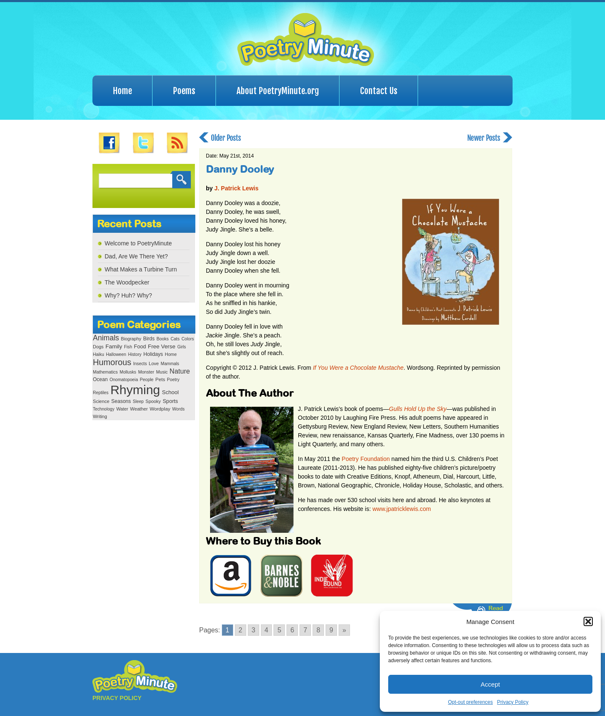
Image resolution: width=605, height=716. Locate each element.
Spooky (152, 401)
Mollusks (128, 372)
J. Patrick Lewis (236, 188)
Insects (140, 363)
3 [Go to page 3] (253, 630)
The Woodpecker (127, 282)
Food (140, 347)
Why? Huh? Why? (128, 295)
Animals (106, 338)
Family (113, 346)
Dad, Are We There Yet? (136, 256)
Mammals (169, 363)
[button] (588, 621)
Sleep (138, 401)
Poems (184, 90)
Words (178, 409)
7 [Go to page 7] (305, 630)
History (135, 354)
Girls (181, 347)
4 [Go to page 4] (266, 630)
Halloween (116, 354)
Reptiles (100, 392)
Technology (103, 409)
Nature (180, 371)
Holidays (153, 354)
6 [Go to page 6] (292, 630)
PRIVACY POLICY (117, 698)
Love (154, 363)
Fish (128, 347)
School (170, 392)
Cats (175, 339)
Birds (149, 339)
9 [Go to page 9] (331, 630)
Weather (139, 408)
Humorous (112, 362)
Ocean (100, 379)
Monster (146, 371)
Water (122, 408)
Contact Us (378, 90)
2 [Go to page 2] (240, 630)
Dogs (98, 346)
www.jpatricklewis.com (401, 508)
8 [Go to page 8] (318, 630)
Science (101, 401)
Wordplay (160, 408)
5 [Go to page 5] (279, 630)
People (147, 379)
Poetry (173, 379)
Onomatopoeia (124, 379)
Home (122, 90)
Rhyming (135, 390)
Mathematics (105, 372)
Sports (170, 401)
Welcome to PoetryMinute (138, 243)
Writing (100, 416)
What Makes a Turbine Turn (141, 269)
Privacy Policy (513, 702)
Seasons (121, 401)
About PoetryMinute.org (278, 90)
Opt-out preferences (470, 702)
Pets (160, 379)
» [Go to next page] (344, 630)
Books (162, 339)
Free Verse (161, 346)
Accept (490, 684)
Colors (188, 339)
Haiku (98, 354)
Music (162, 371)
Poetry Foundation (365, 458)
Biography (131, 338)
